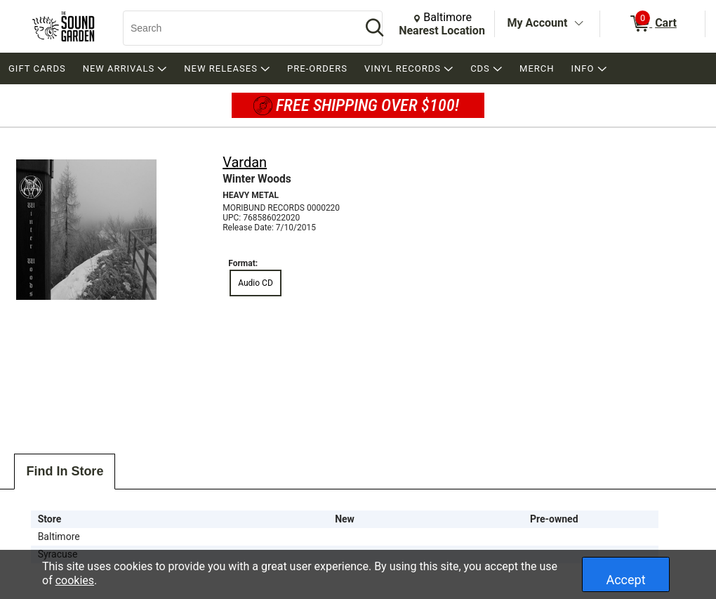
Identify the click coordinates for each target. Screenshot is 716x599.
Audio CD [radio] (255, 283)
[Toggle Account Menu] (578, 23)
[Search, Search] (235, 28)
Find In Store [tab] (64, 471)
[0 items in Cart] (652, 23)
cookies (74, 580)
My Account (538, 22)
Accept (625, 579)
